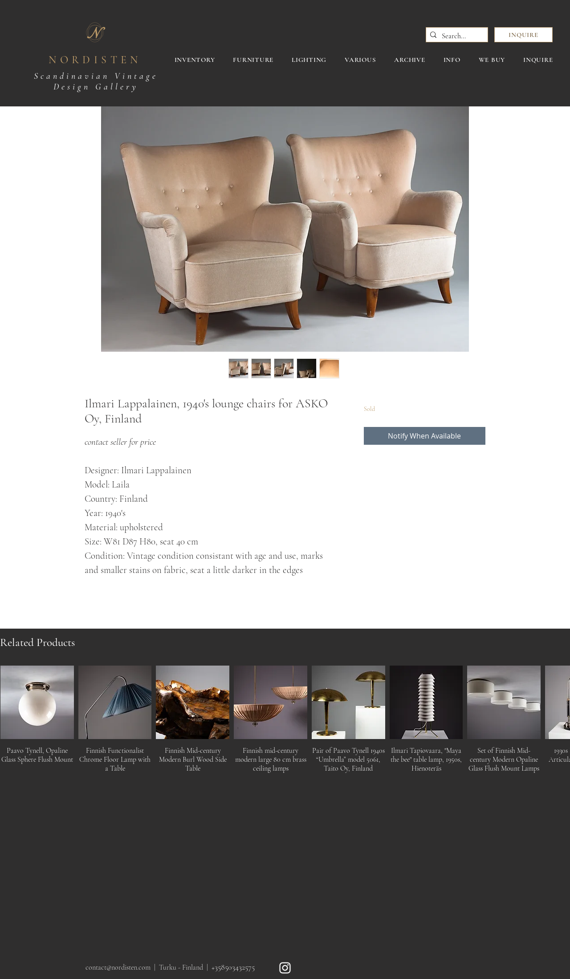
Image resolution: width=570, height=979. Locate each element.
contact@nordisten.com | (122, 967)
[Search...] (455, 36)
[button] (523, 34)
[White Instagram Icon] (285, 967)
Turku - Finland (181, 967)
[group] (285, 722)
